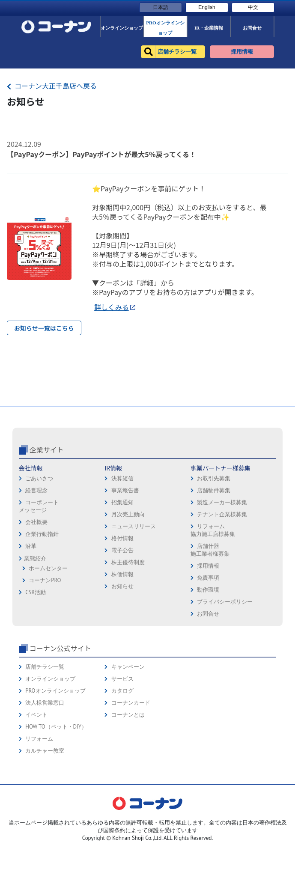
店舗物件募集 (213, 557)
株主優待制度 (128, 629)
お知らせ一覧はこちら (44, 328)
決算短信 (122, 545)
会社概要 (36, 589)
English (206, 7)
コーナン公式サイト (60, 715)
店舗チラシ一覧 (44, 734)
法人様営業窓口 (44, 770)
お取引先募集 (213, 545)
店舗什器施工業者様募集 (210, 617)
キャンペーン (128, 734)
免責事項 (208, 645)
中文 (253, 7)
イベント (36, 782)
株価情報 (122, 641)
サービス (122, 746)
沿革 (30, 613)
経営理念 (36, 557)
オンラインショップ (50, 746)
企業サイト (47, 517)
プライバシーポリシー (225, 669)
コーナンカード (130, 770)
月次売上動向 (128, 581)
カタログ (122, 758)
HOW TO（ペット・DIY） (56, 794)
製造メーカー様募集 (222, 569)
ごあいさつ (39, 545)
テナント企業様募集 (222, 581)
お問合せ (208, 681)
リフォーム (39, 806)
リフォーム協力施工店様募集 (213, 597)
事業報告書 (125, 557)
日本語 (160, 7)
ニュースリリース (133, 593)
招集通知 (122, 569)
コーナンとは (128, 782)
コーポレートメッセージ (39, 573)
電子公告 (122, 617)
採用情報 (208, 633)
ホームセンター (48, 635)
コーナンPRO (45, 647)
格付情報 (122, 605)
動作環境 (208, 657)
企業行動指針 (42, 601)
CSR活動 (35, 659)
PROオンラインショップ (55, 758)
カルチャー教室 (44, 817)
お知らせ (122, 653)
